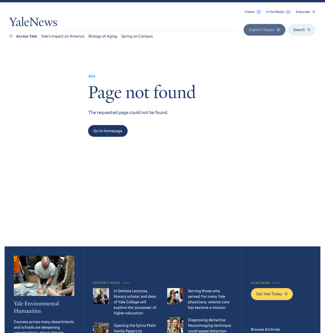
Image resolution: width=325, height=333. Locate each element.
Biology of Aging (103, 36)
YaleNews (33, 23)
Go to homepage (107, 130)
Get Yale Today (272, 293)
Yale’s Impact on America (62, 36)
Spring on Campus (137, 36)
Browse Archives (265, 329)
